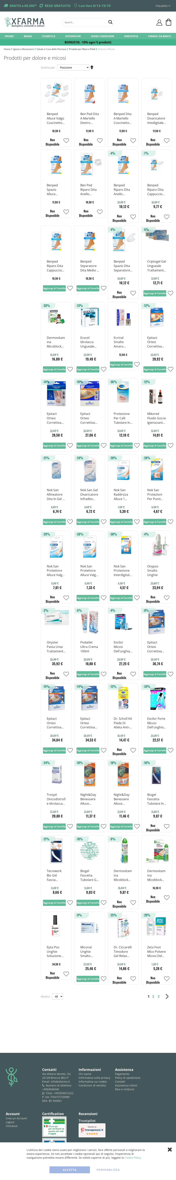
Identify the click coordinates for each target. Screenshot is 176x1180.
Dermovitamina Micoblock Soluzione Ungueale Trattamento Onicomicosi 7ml (56, 342)
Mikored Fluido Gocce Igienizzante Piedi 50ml (156, 418)
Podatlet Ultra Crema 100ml (89, 646)
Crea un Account (16, 1118)
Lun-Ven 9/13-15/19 (95, 5)
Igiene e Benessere (23, 49)
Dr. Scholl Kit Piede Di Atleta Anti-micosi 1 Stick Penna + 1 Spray (123, 723)
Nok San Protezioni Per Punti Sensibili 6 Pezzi (154, 494)
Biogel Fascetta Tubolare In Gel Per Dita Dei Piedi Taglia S (155, 799)
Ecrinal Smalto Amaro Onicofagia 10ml (121, 342)
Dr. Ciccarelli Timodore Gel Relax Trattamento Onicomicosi (123, 952)
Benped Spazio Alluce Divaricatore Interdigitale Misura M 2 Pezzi (56, 190)
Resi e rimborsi (124, 1089)
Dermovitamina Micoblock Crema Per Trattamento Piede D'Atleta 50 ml (156, 875)
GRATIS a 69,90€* (23, 5)
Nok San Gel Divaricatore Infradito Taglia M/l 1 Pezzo (89, 494)
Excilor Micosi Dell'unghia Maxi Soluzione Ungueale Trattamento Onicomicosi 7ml (123, 647)
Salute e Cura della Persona (52, 49)
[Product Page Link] (56, 106)
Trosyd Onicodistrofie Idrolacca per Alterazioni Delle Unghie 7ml (56, 799)
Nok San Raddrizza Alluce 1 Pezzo (121, 494)
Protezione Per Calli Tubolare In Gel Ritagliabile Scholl (122, 418)
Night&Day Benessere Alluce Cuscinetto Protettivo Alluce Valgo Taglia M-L (89, 799)
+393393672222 (63, 1093)
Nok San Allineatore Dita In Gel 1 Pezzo (55, 494)
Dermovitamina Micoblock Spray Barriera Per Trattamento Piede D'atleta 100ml (123, 875)
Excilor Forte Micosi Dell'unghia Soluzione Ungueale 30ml (156, 723)
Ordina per (48, 67)
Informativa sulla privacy (94, 1078)
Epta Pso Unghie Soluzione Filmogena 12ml (54, 952)
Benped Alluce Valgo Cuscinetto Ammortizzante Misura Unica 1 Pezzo (55, 118)
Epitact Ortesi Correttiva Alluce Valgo (156, 342)
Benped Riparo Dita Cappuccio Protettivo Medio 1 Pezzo (55, 266)
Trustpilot (87, 1120)
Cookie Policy (133, 1157)
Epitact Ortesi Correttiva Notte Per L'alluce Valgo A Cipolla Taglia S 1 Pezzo (87, 723)
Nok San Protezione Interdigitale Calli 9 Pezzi (122, 571)
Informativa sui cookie (93, 1081)
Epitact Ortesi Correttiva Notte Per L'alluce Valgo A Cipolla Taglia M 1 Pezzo (54, 723)
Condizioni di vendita (92, 1085)
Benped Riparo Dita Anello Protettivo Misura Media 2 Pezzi (122, 190)
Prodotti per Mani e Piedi (82, 49)
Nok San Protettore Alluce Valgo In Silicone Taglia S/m (89, 571)
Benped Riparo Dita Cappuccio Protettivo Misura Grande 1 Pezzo (155, 190)
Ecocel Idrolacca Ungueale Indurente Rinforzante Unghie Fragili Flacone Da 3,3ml (88, 342)
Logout (10, 1122)
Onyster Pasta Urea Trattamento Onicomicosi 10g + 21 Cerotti (56, 647)
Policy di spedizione (127, 1078)
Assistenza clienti (126, 1085)
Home (7, 49)
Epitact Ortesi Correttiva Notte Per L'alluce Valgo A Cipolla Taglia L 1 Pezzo (154, 647)
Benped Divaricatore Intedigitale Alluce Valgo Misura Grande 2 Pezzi (156, 118)
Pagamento (122, 1074)
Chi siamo (85, 1074)
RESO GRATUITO (58, 5)
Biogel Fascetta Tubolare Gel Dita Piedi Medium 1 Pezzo (89, 875)
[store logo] (32, 22)
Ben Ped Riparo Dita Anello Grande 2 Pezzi (88, 190)
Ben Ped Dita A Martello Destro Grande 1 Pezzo (89, 118)
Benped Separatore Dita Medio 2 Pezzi (89, 266)
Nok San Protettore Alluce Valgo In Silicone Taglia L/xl (55, 571)
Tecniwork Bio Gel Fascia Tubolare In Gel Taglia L (55, 875)
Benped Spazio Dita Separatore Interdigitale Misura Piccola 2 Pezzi (122, 266)
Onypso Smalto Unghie (152, 570)
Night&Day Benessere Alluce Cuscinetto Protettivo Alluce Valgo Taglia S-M (122, 799)
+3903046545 (50, 1089)
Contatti (120, 1081)
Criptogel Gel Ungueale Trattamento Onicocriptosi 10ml (156, 266)
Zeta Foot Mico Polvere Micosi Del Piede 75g (156, 952)
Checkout (12, 1126)
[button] (66, 141)
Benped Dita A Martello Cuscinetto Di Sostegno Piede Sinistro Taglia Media (123, 118)
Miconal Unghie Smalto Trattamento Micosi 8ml (89, 952)
